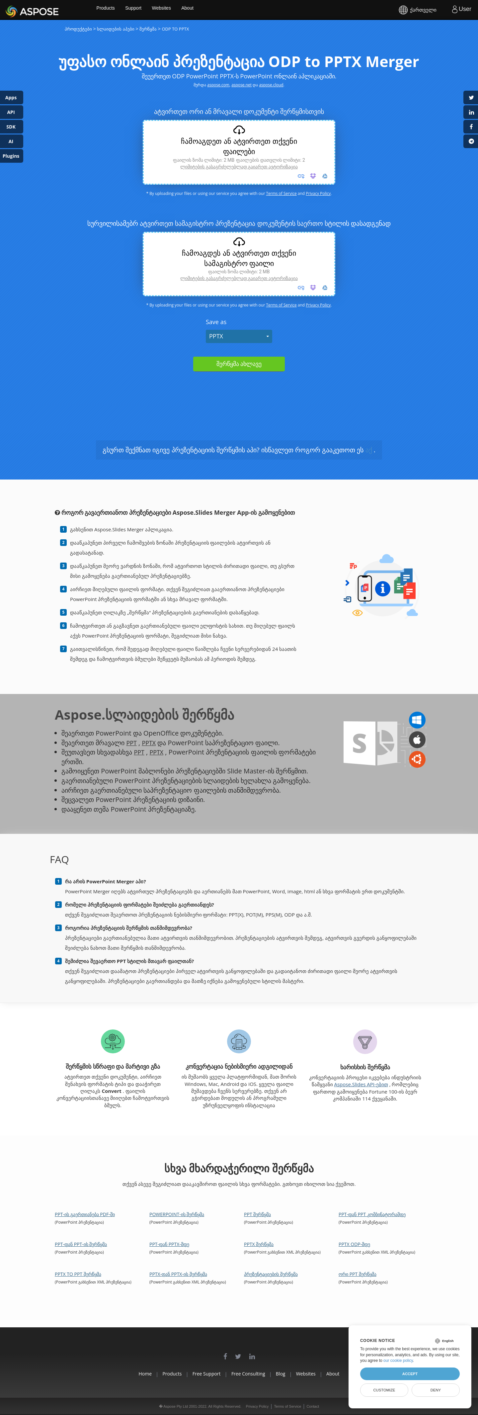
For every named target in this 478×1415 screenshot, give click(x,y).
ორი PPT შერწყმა (357, 1274)
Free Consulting (248, 1374)
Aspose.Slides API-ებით (361, 1084)
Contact (312, 1406)
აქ (368, 449)
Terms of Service (281, 193)
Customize (384, 1390)
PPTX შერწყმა (259, 1244)
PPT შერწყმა (257, 1214)
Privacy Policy (318, 193)
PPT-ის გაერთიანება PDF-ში (85, 1214)
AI (11, 141)
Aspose (13, 10)
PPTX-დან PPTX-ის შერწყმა (178, 1274)
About (215, 10)
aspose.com (218, 85)
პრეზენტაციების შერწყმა (271, 1274)
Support (158, 10)
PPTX (216, 336)
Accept (410, 1374)
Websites (187, 10)
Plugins (11, 156)
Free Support (198, 1374)
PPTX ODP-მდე (354, 1244)
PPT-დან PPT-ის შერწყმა (81, 1244)
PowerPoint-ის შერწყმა (176, 1214)
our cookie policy (398, 1360)
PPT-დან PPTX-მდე (169, 1244)
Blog (289, 1374)
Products (129, 10)
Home (119, 1374)
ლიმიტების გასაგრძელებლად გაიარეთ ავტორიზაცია (238, 166)
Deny (436, 1390)
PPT (132, 742)
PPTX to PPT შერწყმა (78, 1274)
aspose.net (241, 85)
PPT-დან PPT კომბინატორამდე (372, 1214)
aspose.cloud (271, 85)
